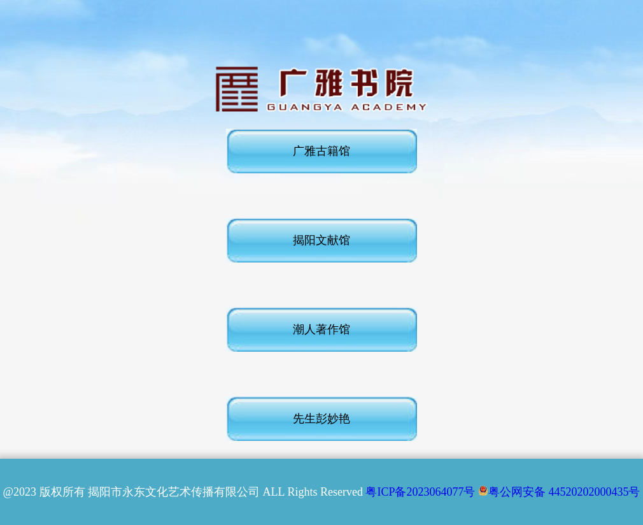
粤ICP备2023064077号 (420, 491)
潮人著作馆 (321, 329)
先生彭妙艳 (321, 418)
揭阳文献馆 (321, 240)
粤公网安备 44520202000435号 (559, 491)
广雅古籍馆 (321, 151)
